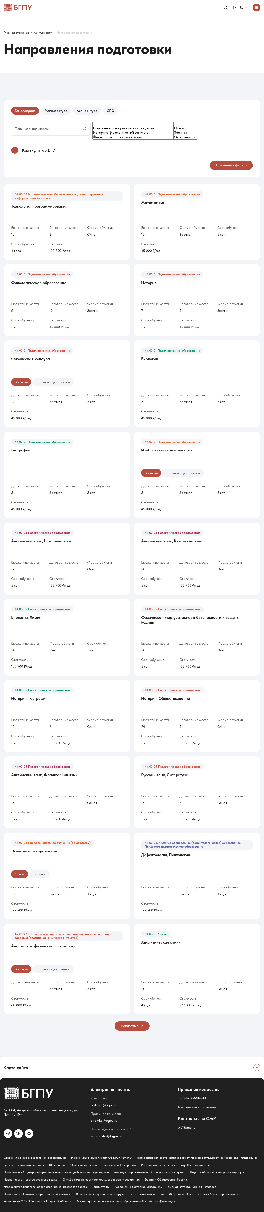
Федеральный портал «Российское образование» (204, 1194)
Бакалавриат (25, 111)
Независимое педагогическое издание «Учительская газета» (46, 1186)
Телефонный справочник (197, 1107)
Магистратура (56, 111)
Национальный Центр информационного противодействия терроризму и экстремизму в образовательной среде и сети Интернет (94, 1172)
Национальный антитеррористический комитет (37, 1194)
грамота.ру (101, 1186)
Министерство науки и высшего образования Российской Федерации (126, 1201)
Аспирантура (87, 111)
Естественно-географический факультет (142, 128)
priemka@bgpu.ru (104, 1120)
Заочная (185, 132)
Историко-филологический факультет (142, 132)
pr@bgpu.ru (186, 1127)
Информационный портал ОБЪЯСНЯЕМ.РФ (101, 1157)
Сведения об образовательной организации (35, 1157)
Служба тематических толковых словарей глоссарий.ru (101, 1179)
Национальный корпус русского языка (30, 1179)
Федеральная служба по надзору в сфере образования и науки (119, 1194)
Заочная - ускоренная (54, 382)
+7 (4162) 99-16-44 (192, 1098)
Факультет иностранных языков (142, 137)
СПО (110, 111)
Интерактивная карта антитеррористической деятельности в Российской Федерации (197, 1157)
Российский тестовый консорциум (138, 1186)
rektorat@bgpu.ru (104, 1105)
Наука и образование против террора (217, 1172)
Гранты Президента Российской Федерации (34, 1165)
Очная (185, 128)
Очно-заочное (185, 137)
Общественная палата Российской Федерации (103, 1165)
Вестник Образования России (166, 1179)
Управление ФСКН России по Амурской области (38, 1201)
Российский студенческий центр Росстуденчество (175, 1165)
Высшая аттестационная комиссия (192, 1186)
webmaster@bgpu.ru (106, 1136)
